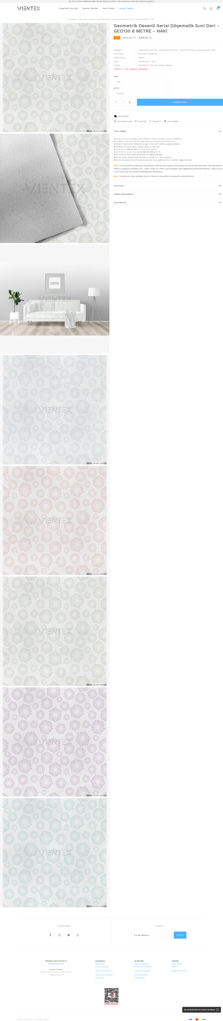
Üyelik (174, 967)
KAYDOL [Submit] (180, 935)
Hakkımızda (100, 964)
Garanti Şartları (141, 975)
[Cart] (216, 8)
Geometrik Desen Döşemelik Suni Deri (197, 50)
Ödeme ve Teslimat (143, 967)
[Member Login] (209, 8)
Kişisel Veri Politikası (104, 975)
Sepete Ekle (180, 102)
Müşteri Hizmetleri (179, 971)
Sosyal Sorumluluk (103, 971)
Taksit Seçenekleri (123, 194)
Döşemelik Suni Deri (147, 50)
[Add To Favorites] (123, 121)
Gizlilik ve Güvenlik (142, 971)
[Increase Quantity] (130, 102)
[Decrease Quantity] (116, 102)
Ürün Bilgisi (120, 131)
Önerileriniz (120, 202)
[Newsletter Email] (152, 935)
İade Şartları (140, 978)
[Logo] (29, 8)
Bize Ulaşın (99, 978)
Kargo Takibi (177, 964)
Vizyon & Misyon (102, 967)
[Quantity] (123, 102)
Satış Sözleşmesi (142, 964)
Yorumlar (119, 185)
